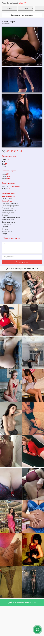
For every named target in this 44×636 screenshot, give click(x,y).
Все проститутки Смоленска (22, 15)
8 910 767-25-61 (14, 151)
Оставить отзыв (22, 262)
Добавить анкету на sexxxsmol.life (22, 602)
